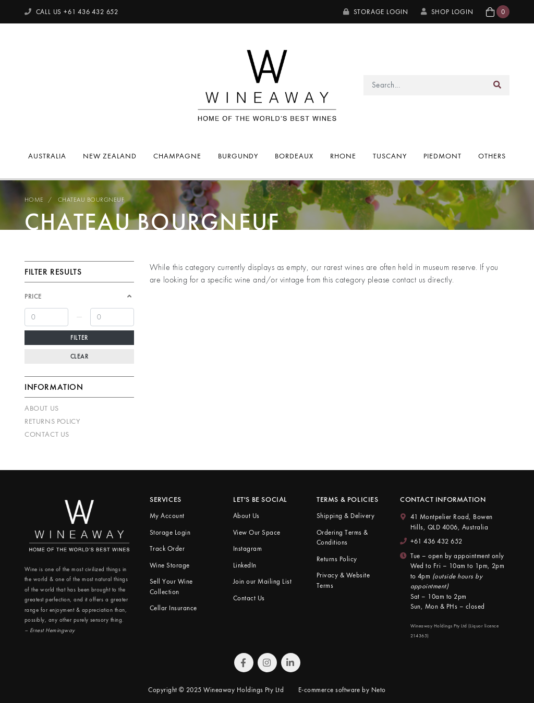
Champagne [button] (177, 156)
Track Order (167, 548)
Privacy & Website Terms (343, 580)
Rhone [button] (343, 156)
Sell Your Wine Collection (171, 586)
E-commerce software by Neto (342, 689)
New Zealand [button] (110, 156)
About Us (42, 408)
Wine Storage (170, 565)
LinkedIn (245, 565)
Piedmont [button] (442, 156)
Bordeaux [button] (294, 156)
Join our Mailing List (262, 581)
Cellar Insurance (173, 607)
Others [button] (492, 156)
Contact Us (47, 434)
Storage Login (375, 11)
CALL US (71, 11)
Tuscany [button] (390, 156)
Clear (79, 356)
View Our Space (257, 532)
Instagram (247, 548)
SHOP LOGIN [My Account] (447, 11)
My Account (167, 515)
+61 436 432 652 (436, 541)
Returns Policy (52, 421)
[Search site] (497, 85)
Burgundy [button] (238, 156)
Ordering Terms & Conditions (342, 537)
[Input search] (424, 85)
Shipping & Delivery (345, 515)
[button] (497, 11)
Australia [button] (47, 156)
